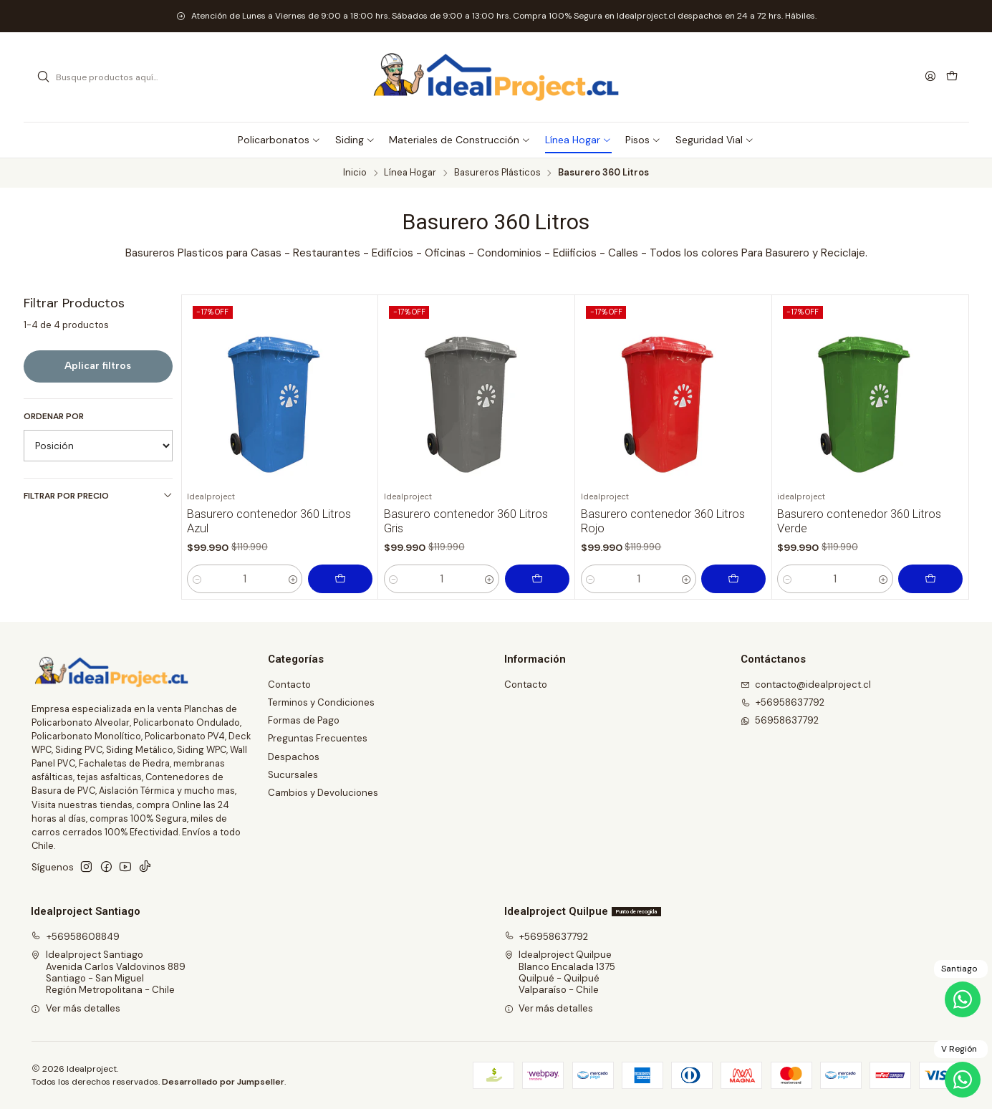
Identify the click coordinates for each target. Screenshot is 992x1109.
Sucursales (293, 775)
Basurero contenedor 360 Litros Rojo (663, 521)
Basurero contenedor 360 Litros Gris (466, 521)
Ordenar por (54, 416)
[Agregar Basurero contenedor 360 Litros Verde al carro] (930, 579)
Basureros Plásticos (497, 173)
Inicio (355, 173)
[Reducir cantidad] (197, 578)
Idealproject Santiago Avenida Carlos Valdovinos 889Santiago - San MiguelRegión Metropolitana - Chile (108, 972)
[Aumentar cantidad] (293, 578)
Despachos (293, 757)
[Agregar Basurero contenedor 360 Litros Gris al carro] (537, 579)
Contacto (289, 684)
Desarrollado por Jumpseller (223, 1082)
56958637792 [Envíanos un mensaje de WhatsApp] (780, 720)
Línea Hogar (410, 173)
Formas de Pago (304, 720)
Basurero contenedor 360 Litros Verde (859, 521)
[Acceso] (930, 77)
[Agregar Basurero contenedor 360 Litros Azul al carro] (340, 579)
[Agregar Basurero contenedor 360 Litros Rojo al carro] (733, 579)
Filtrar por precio (98, 495)
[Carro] (951, 77)
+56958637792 (546, 937)
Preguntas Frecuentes (317, 738)
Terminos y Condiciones (321, 702)
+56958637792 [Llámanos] (783, 702)
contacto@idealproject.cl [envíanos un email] (806, 684)
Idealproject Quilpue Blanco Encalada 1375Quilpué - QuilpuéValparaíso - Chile (560, 972)
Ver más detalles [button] (75, 1008)
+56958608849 (75, 937)
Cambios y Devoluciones (323, 793)
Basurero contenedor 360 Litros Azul (269, 521)
